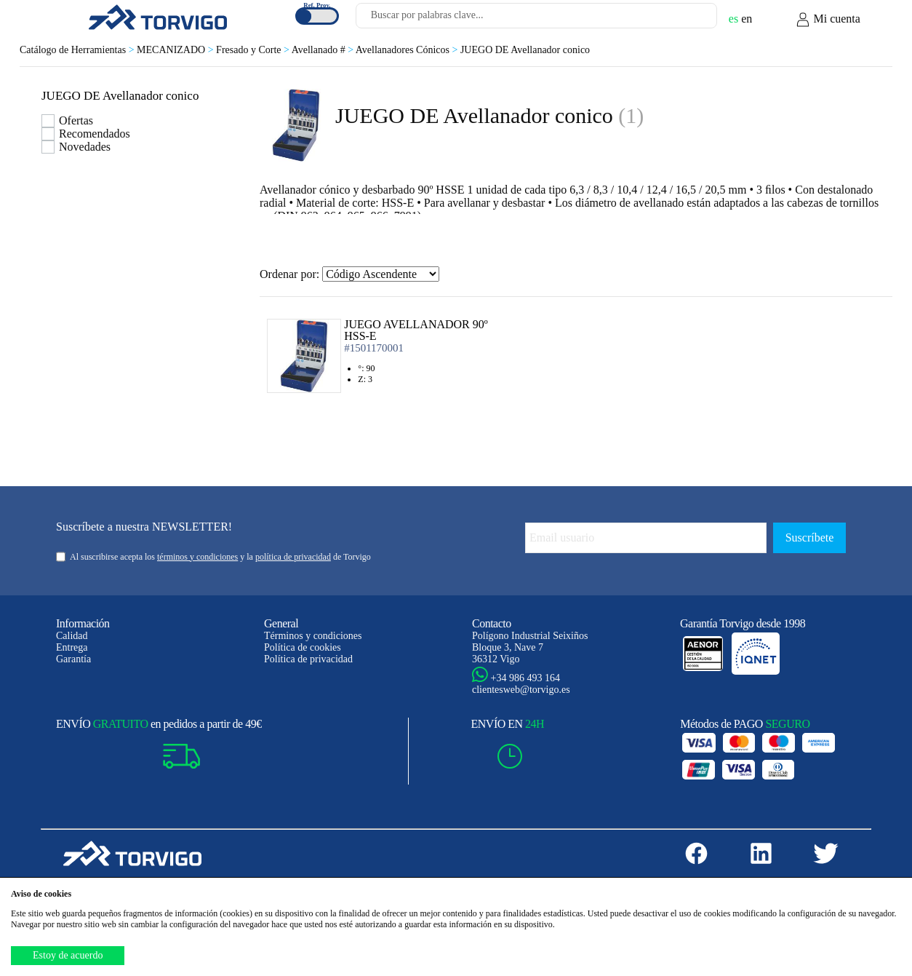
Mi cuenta (828, 19)
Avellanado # (324, 49)
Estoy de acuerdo (68, 955)
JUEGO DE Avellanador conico (525, 49)
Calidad (72, 635)
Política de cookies (302, 647)
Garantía (73, 659)
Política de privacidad (308, 659)
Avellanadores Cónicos (408, 49)
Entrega (72, 647)
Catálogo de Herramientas (78, 49)
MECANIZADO (176, 49)
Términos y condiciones (313, 635)
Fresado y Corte (254, 49)
